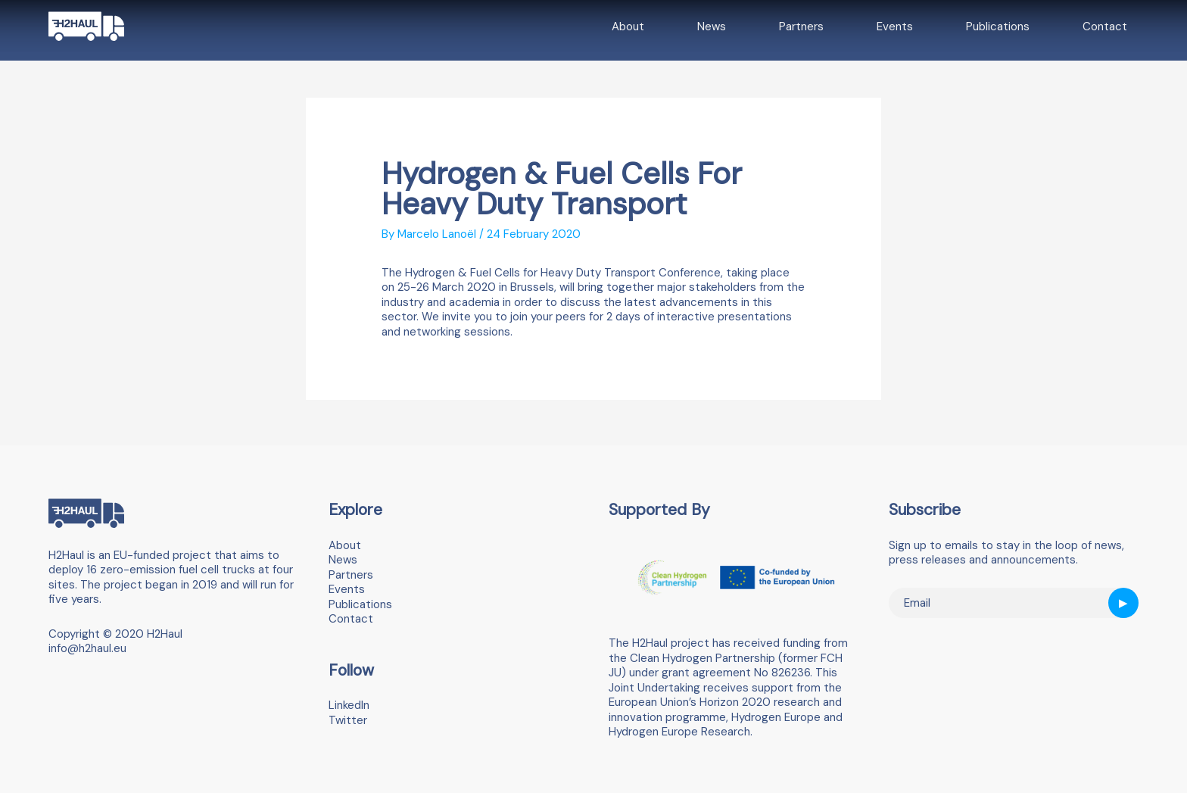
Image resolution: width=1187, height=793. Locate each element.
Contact (1105, 26)
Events (895, 26)
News (711, 26)
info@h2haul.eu (87, 648)
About (628, 26)
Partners (801, 26)
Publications (998, 26)
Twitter (348, 720)
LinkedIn (349, 705)
